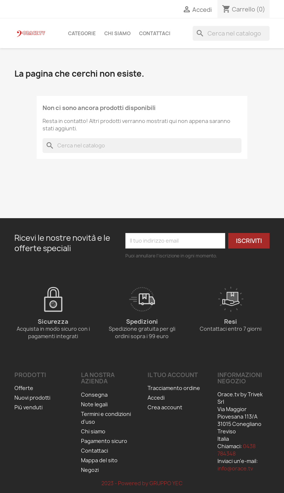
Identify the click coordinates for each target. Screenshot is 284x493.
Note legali (94, 404)
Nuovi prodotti (32, 397)
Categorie (82, 33)
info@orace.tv (235, 468)
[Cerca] (231, 33)
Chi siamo (117, 33)
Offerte (23, 388)
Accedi (156, 397)
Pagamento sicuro (104, 440)
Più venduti (28, 407)
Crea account (165, 407)
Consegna (94, 394)
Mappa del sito (99, 460)
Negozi (90, 469)
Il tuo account (173, 375)
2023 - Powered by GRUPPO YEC (142, 483)
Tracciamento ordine (174, 388)
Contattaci (154, 33)
